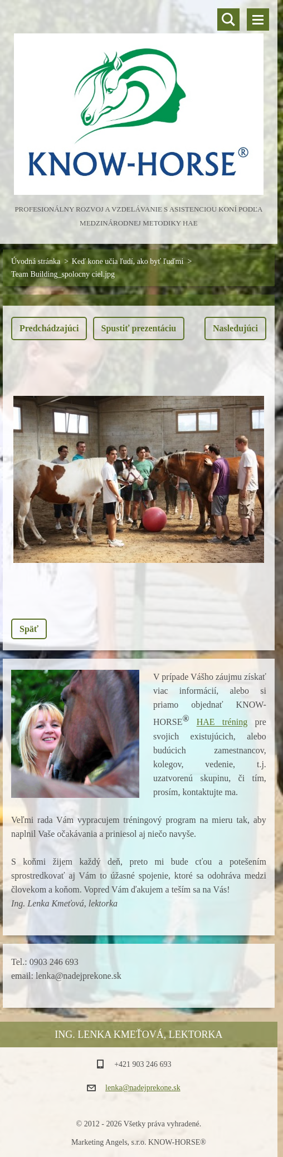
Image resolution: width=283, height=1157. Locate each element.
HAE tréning (222, 722)
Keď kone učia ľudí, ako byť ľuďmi (128, 261)
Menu (258, 19)
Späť (28, 629)
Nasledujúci (235, 328)
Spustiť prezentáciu (139, 328)
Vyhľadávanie (228, 19)
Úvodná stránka (35, 261)
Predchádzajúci (49, 328)
